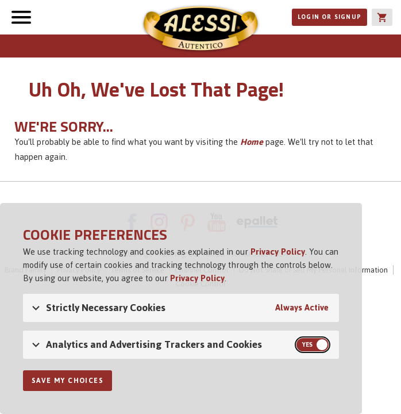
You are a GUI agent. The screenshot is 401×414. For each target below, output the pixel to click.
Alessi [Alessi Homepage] (200, 30)
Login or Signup (329, 17)
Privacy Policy (277, 251)
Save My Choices (67, 381)
